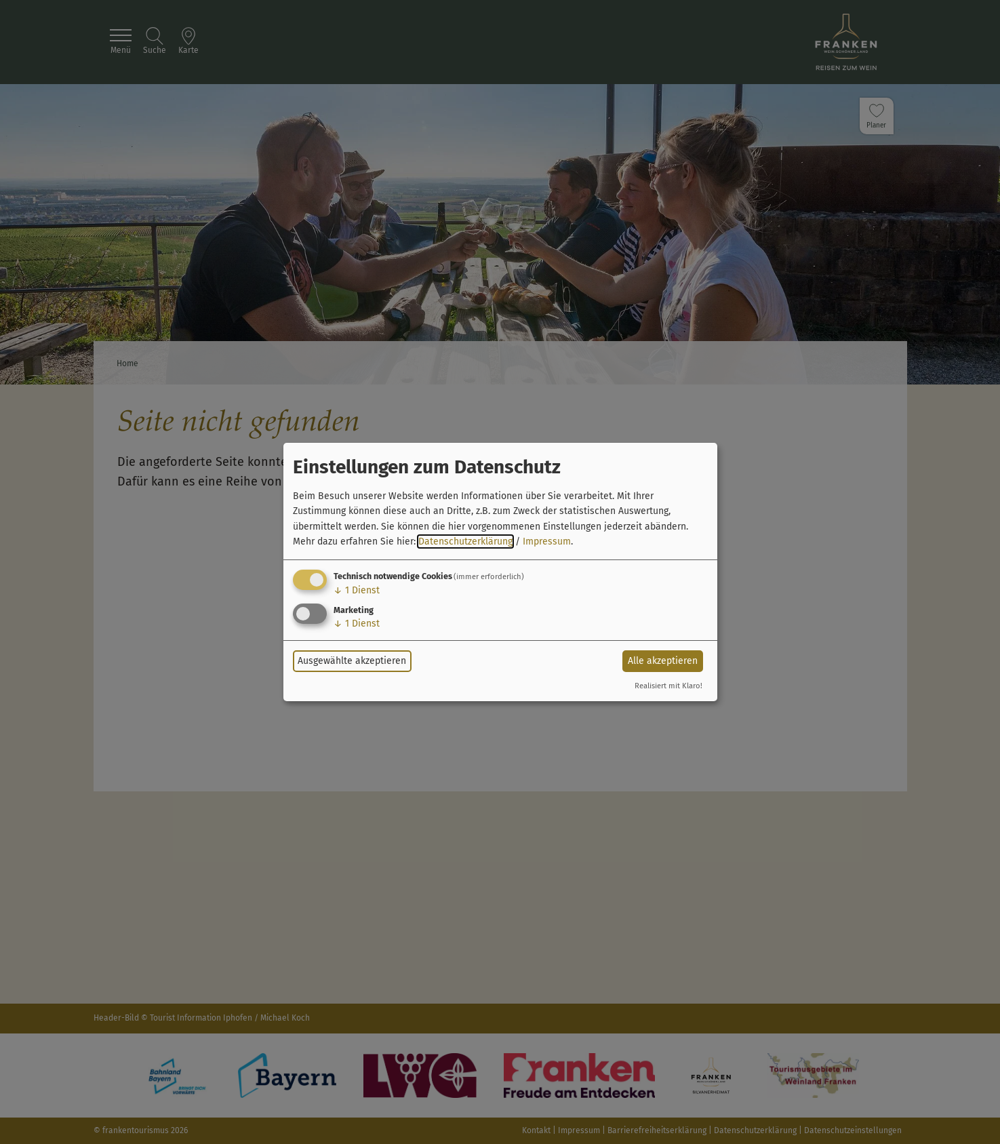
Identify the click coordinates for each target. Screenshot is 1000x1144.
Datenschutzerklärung (465, 541)
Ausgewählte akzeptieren (352, 661)
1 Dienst (357, 590)
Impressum (547, 541)
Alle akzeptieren (663, 661)
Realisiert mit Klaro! (668, 686)
